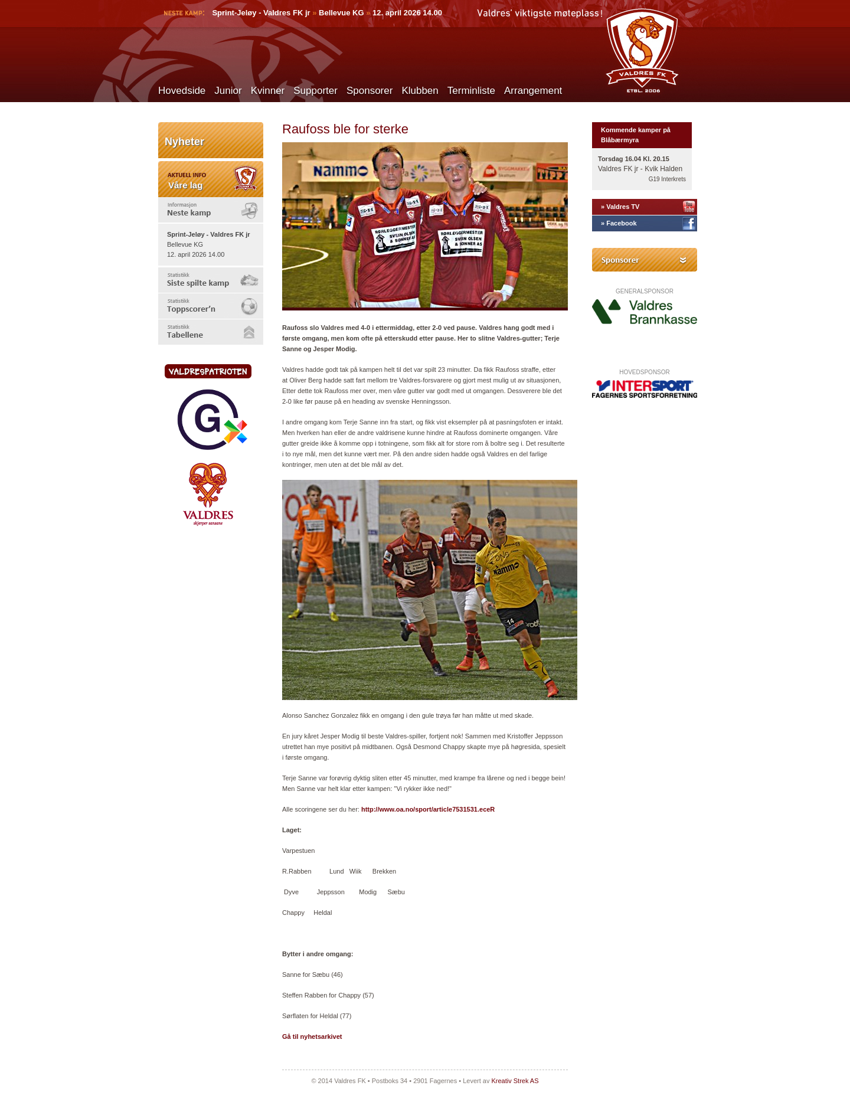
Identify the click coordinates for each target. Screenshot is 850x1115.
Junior (227, 90)
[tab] (210, 210)
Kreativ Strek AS (514, 1080)
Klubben (419, 90)
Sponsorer (369, 90)
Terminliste (471, 90)
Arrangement (533, 90)
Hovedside (181, 90)
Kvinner (268, 90)
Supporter (315, 90)
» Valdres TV (620, 206)
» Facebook (619, 223)
